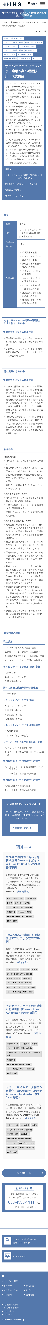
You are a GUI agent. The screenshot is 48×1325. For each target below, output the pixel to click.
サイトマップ (9, 1314)
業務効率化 (11, 912)
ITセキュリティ (10, 46)
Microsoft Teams (13, 916)
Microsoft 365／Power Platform (19, 983)
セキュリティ (9, 54)
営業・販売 (25, 969)
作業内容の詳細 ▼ (13, 190)
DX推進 (9, 903)
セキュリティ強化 (27, 46)
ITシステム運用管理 (33, 42)
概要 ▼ (8, 169)
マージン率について (12, 1308)
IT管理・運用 (24, 58)
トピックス (32, 1290)
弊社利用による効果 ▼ (15, 184)
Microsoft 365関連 (24, 912)
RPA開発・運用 (12, 1134)
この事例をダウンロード (24, 828)
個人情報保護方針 (11, 1305)
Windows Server (25, 54)
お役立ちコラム (11, 1290)
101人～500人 (12, 921)
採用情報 (30, 1295)
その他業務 (25, 1044)
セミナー (8, 1285)
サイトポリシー (10, 1311)
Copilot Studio (27, 916)
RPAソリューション (14, 987)
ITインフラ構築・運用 (13, 42)
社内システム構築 (13, 978)
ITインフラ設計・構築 (13, 50)
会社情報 (8, 1295)
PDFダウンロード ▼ (14, 196)
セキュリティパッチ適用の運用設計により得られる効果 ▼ (24, 176)
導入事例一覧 (24, 1173)
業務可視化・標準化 (22, 903)
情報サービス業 (13, 969)
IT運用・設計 (30, 50)
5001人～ (37, 58)
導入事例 (30, 1285)
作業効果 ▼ (34, 184)
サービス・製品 (11, 1281)
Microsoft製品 (10, 58)
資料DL (34, 3)
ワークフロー (12, 1143)
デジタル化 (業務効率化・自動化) (19, 907)
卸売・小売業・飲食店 (13, 38)
